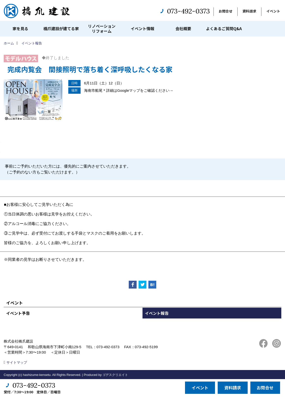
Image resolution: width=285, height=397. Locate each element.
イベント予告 (18, 313)
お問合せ (225, 11)
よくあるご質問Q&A (224, 28)
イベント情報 (142, 28)
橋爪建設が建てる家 (61, 28)
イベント (273, 11)
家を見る (20, 28)
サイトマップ (16, 362)
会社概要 (183, 28)
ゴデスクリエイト (115, 375)
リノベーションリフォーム (101, 28)
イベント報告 (157, 313)
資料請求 (249, 11)
